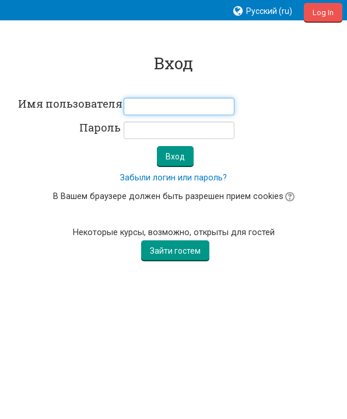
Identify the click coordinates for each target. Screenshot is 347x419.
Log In (323, 12)
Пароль (100, 128)
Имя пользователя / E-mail (69, 104)
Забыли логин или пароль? (173, 178)
